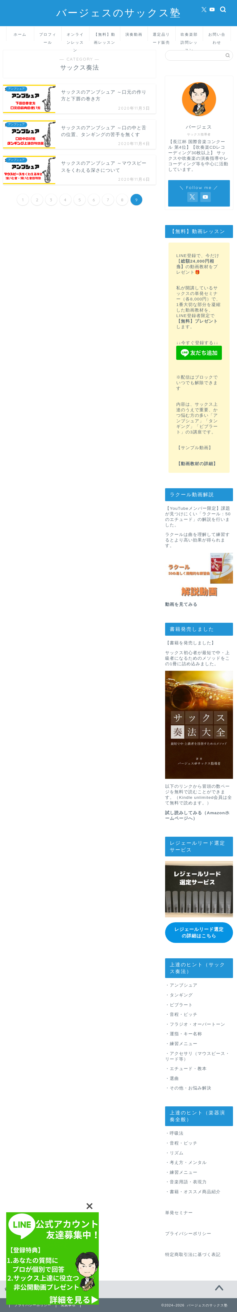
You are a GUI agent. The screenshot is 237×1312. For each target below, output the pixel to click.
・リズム (174, 1152)
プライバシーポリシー (188, 1233)
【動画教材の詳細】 (197, 463)
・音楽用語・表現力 (186, 1182)
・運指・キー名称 (183, 1034)
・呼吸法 (174, 1133)
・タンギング (179, 994)
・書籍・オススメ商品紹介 (193, 1191)
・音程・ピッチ (181, 1014)
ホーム (20, 34)
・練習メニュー (181, 1043)
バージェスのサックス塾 (118, 12)
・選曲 (172, 1078)
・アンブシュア (181, 985)
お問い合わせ (217, 36)
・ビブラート (179, 1004)
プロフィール (47, 36)
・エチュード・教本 (186, 1068)
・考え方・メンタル (186, 1162)
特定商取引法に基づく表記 (193, 1254)
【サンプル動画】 (194, 447)
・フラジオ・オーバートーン (195, 1024)
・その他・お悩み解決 (188, 1088)
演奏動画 (134, 34)
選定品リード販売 (161, 36)
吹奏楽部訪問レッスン (189, 36)
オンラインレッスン (75, 36)
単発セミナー (179, 1212)
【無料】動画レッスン (104, 36)
